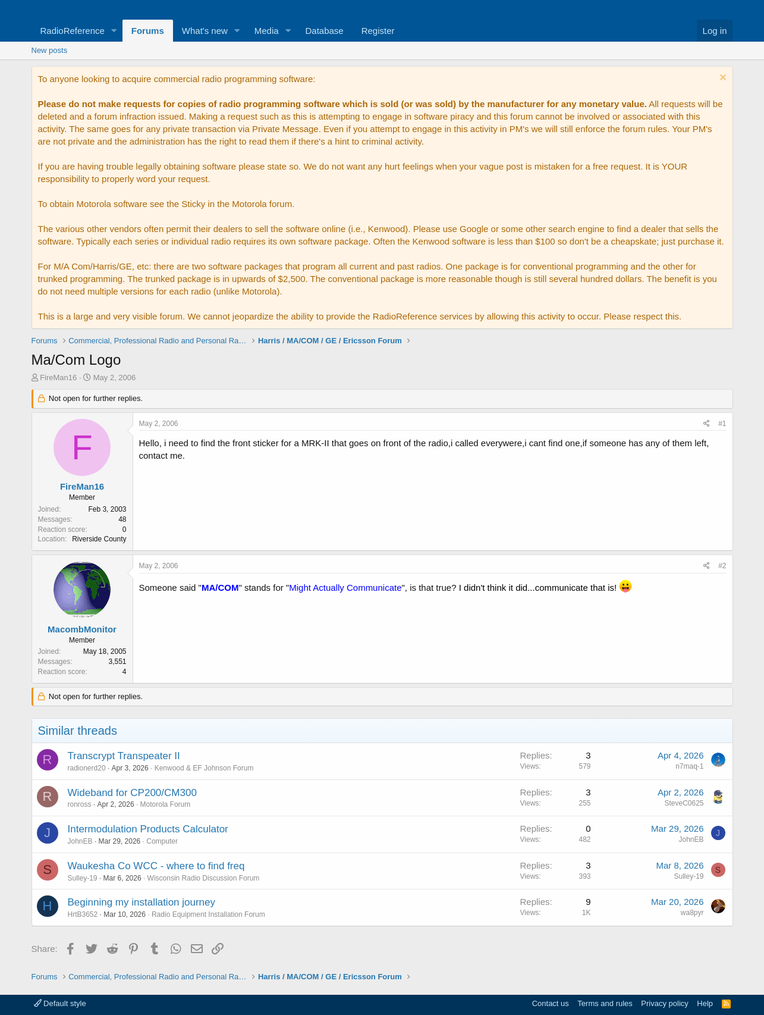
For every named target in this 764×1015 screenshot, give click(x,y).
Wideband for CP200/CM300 (132, 792)
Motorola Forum (165, 804)
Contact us (550, 1003)
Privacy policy (664, 1003)
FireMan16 (58, 377)
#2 (722, 566)
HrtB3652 (83, 914)
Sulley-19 (83, 878)
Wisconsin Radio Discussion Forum (203, 878)
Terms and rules (604, 1003)
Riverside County (99, 539)
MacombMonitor (82, 629)
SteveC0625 (683, 803)
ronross (80, 804)
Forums (147, 31)
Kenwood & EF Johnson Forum (204, 768)
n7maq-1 (689, 766)
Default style (60, 1003)
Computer (162, 841)
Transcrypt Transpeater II (124, 756)
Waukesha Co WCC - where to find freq (156, 866)
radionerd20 (87, 768)
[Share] (706, 424)
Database (324, 31)
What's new (205, 31)
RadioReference (72, 31)
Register (378, 31)
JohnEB (80, 841)
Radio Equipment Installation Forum (208, 914)
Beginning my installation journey (142, 902)
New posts (50, 50)
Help (705, 1003)
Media (266, 31)
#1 (722, 423)
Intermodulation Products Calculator (148, 829)
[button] (114, 31)
